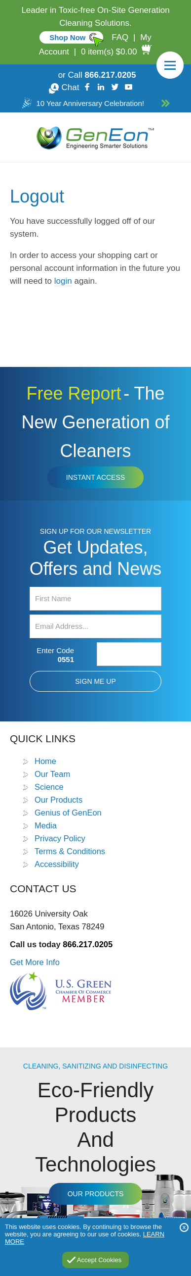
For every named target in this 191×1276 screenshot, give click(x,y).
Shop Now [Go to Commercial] (67, 37)
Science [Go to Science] (49, 786)
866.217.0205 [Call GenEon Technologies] (110, 75)
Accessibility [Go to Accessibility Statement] (57, 864)
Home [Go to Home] (45, 761)
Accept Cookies (99, 1260)
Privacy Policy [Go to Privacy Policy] (60, 838)
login (63, 281)
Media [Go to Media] (46, 825)
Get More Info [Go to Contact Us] (35, 962)
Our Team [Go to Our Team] (52, 773)
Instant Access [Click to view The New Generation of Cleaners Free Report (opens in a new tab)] (95, 477)
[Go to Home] (96, 137)
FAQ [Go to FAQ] (120, 37)
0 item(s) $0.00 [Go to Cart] (109, 51)
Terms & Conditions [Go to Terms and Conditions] (70, 851)
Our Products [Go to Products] (58, 799)
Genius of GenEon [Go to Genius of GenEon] (68, 812)
